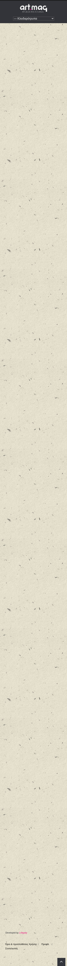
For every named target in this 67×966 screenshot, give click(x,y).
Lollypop (23, 933)
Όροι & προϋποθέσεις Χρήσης (21, 944)
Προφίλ (45, 944)
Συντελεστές (11, 948)
